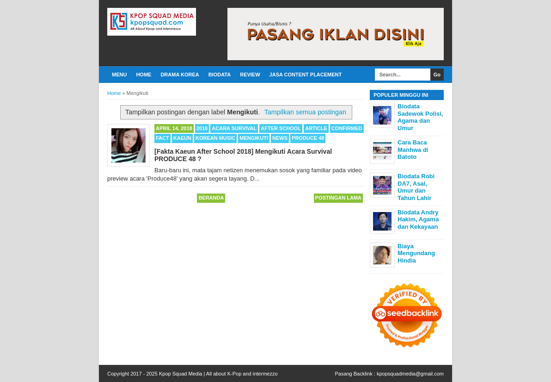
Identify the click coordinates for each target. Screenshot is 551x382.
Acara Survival (234, 128)
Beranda (211, 197)
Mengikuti (253, 138)
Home (143, 74)
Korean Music (215, 138)
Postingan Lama (338, 197)
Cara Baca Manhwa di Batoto (413, 149)
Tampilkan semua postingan (305, 112)
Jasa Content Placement (305, 74)
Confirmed (346, 128)
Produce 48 (308, 138)
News (280, 138)
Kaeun (182, 138)
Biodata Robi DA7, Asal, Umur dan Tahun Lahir (416, 187)
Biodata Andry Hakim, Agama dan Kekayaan (418, 219)
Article (316, 128)
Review (250, 74)
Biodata (219, 74)
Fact (162, 138)
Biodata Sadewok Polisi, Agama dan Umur (420, 117)
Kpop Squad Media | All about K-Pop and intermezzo (218, 373)
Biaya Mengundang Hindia (416, 253)
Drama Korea (179, 74)
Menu (119, 74)
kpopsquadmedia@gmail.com (410, 373)
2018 (202, 128)
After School (281, 128)
